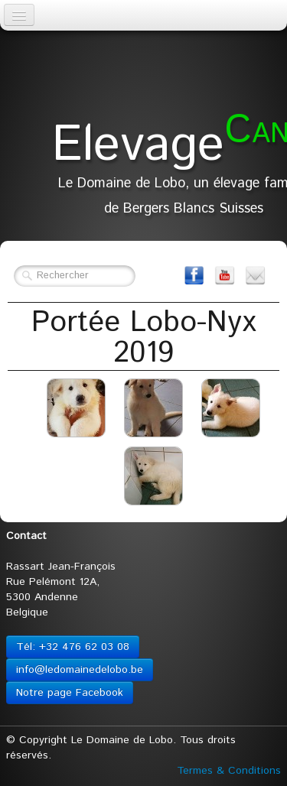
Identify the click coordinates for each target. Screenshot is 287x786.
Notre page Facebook (69, 692)
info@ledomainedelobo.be (79, 669)
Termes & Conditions (229, 770)
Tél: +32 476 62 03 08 (72, 646)
